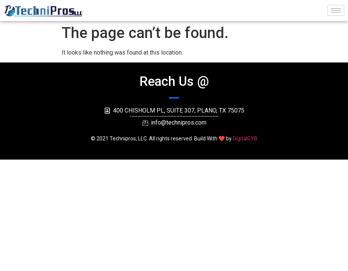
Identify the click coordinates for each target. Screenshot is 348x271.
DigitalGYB (245, 139)
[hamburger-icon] (335, 10)
